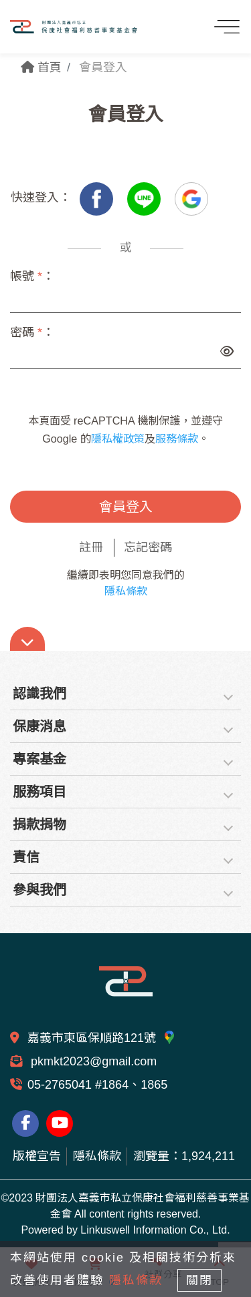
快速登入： (41, 197)
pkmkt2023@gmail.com (92, 1061)
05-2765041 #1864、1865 (97, 1084)
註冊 (91, 547)
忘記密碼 (148, 547)
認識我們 (39, 693)
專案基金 (39, 759)
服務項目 (39, 791)
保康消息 (39, 726)
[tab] (125, 694)
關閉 (199, 1280)
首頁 (41, 67)
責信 (26, 857)
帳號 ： (32, 276)
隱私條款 (125, 591)
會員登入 (126, 506)
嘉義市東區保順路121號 (101, 1038)
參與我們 (39, 889)
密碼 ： (32, 332)
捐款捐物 (39, 824)
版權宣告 (37, 1156)
